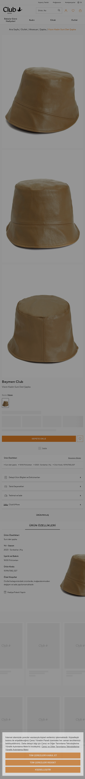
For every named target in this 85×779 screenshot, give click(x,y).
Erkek (53, 20)
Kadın (32, 20)
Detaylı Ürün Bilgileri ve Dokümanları (22, 477)
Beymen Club (12, 382)
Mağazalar (57, 2)
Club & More (12, 504)
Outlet (74, 20)
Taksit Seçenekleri (14, 486)
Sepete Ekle (39, 439)
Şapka (42, 448)
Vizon (7, 395)
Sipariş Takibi (43, 2)
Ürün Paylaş (42, 515)
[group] (5, 403)
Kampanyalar (70, 2)
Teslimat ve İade (13, 495)
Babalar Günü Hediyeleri (10, 20)
